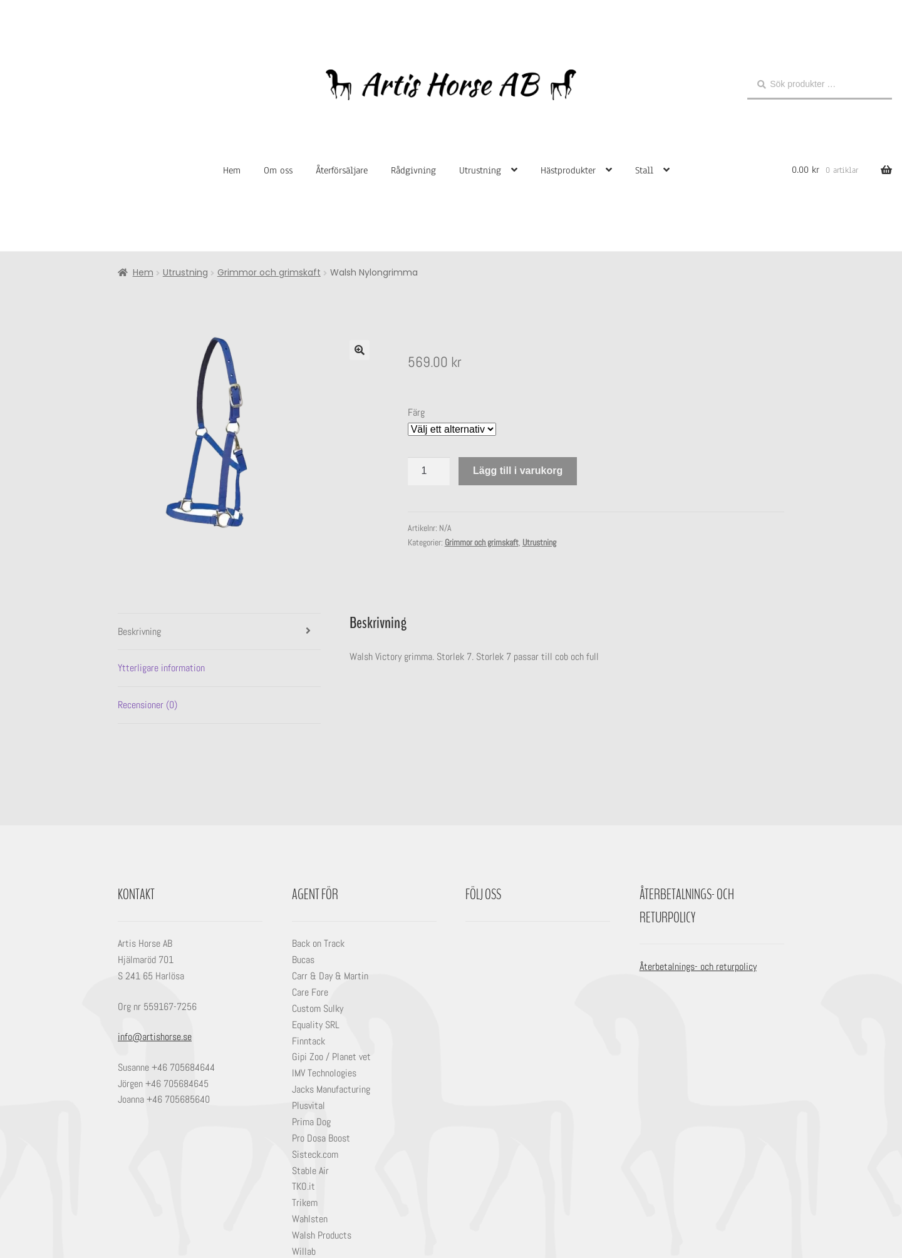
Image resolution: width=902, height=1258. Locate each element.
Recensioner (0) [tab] (147, 704)
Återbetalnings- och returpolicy (698, 966)
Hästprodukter (568, 170)
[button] (360, 350)
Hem (232, 170)
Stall (644, 170)
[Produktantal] (429, 471)
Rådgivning (413, 170)
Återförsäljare (342, 170)
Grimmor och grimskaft (269, 272)
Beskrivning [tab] (139, 631)
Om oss (278, 170)
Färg (416, 412)
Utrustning (480, 170)
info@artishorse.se (155, 1036)
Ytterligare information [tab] (161, 667)
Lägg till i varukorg (517, 470)
